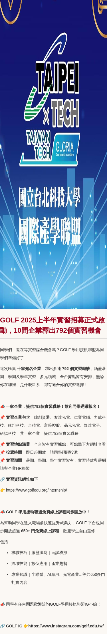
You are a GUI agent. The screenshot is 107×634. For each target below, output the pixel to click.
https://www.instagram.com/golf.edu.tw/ (66, 626)
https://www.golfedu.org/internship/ (36, 490)
